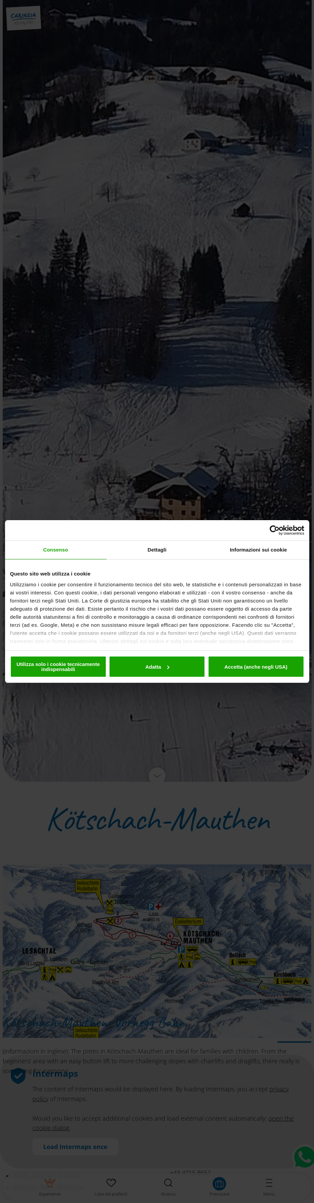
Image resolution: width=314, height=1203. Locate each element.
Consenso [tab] (55, 550)
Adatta (157, 667)
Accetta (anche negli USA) (256, 667)
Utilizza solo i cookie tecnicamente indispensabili (58, 666)
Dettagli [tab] (157, 550)
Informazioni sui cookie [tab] (258, 550)
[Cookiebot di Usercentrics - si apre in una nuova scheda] (274, 530)
